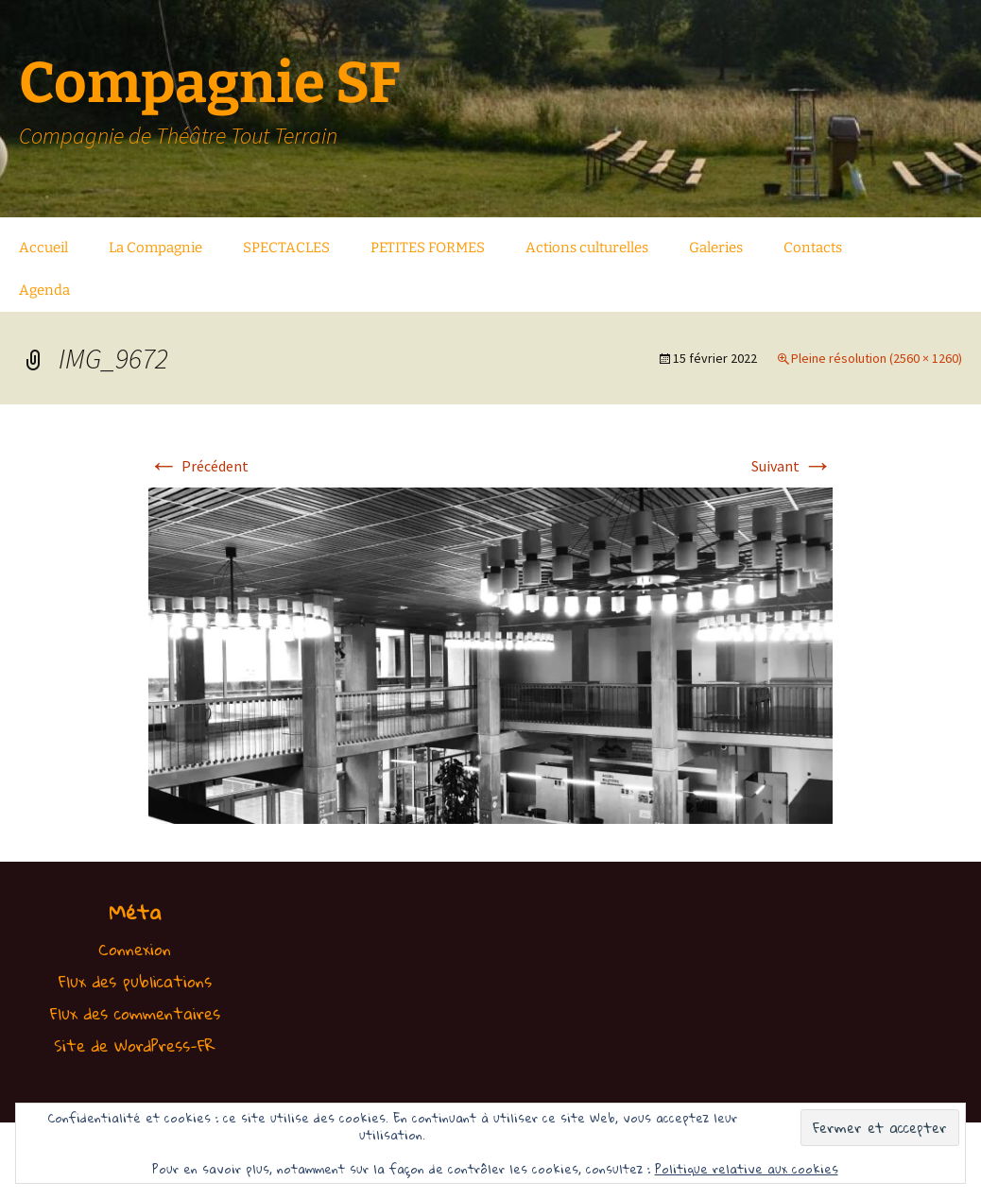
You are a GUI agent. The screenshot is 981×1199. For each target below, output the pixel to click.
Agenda (44, 290)
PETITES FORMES (427, 247)
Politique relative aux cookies (746, 1168)
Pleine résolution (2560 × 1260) (876, 358)
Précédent (198, 465)
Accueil (43, 247)
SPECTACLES (286, 247)
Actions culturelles (586, 247)
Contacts (812, 247)
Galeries (716, 247)
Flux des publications (135, 981)
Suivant (792, 465)
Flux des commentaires (135, 1013)
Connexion (134, 949)
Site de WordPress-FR (134, 1045)
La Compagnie (155, 247)
